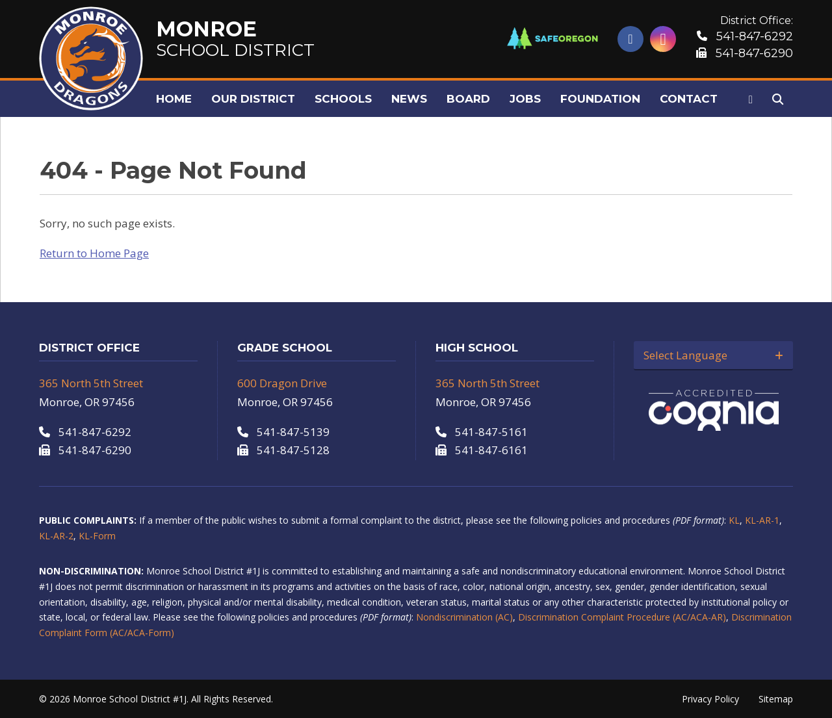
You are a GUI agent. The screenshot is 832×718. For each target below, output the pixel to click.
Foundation (600, 98)
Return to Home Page (94, 253)
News (409, 98)
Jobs (525, 98)
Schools (343, 98)
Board (468, 98)
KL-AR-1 (762, 520)
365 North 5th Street (91, 383)
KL (734, 520)
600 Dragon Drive (282, 383)
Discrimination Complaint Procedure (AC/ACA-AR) (622, 617)
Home (174, 98)
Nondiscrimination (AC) (464, 617)
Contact (689, 98)
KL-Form (97, 536)
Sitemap (776, 699)
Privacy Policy (710, 699)
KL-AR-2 (56, 536)
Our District (253, 98)
